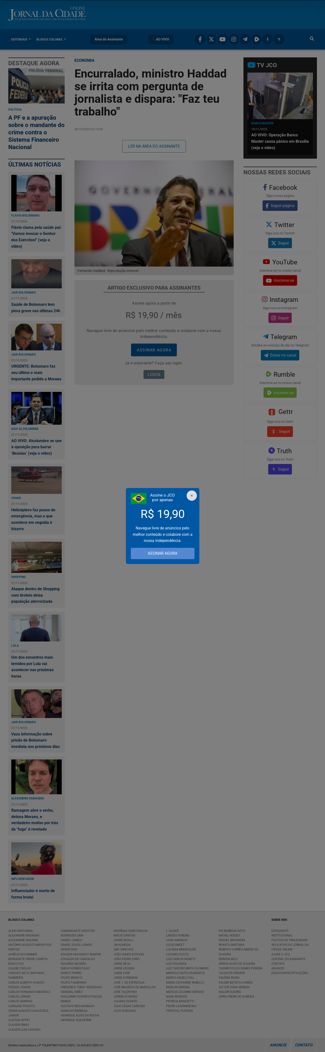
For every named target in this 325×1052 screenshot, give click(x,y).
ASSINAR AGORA (162, 553)
